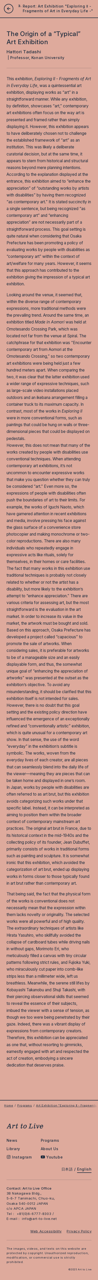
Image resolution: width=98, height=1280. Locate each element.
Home (8, 1105)
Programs (24, 1105)
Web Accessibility (46, 1231)
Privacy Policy (79, 1231)
